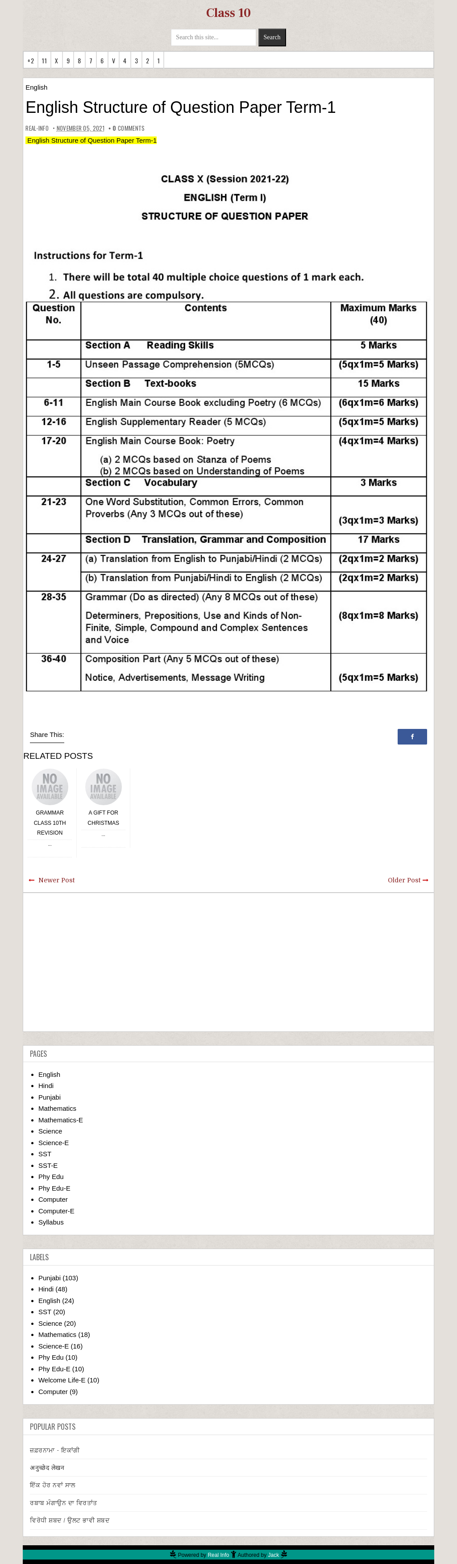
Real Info (218, 1555)
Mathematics (57, 1108)
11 (44, 60)
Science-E (53, 1142)
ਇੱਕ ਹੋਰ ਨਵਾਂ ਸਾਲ (52, 1485)
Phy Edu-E (54, 1188)
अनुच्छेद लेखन (47, 1467)
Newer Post (56, 880)
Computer (53, 1199)
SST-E (48, 1165)
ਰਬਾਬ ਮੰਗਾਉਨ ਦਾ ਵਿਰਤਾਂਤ (63, 1502)
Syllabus (51, 1222)
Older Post (404, 880)
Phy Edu (51, 1176)
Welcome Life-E (62, 1380)
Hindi (46, 1085)
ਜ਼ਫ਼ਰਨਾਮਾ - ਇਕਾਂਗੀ (55, 1450)
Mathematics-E (60, 1120)
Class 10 (228, 13)
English (36, 87)
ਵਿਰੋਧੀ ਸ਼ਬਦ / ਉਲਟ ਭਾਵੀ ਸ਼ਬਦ (69, 1520)
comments (128, 128)
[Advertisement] (228, 962)
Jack (273, 1555)
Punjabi (49, 1097)
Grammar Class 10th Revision (50, 823)
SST (44, 1154)
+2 (30, 60)
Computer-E (56, 1211)
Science (50, 1131)
